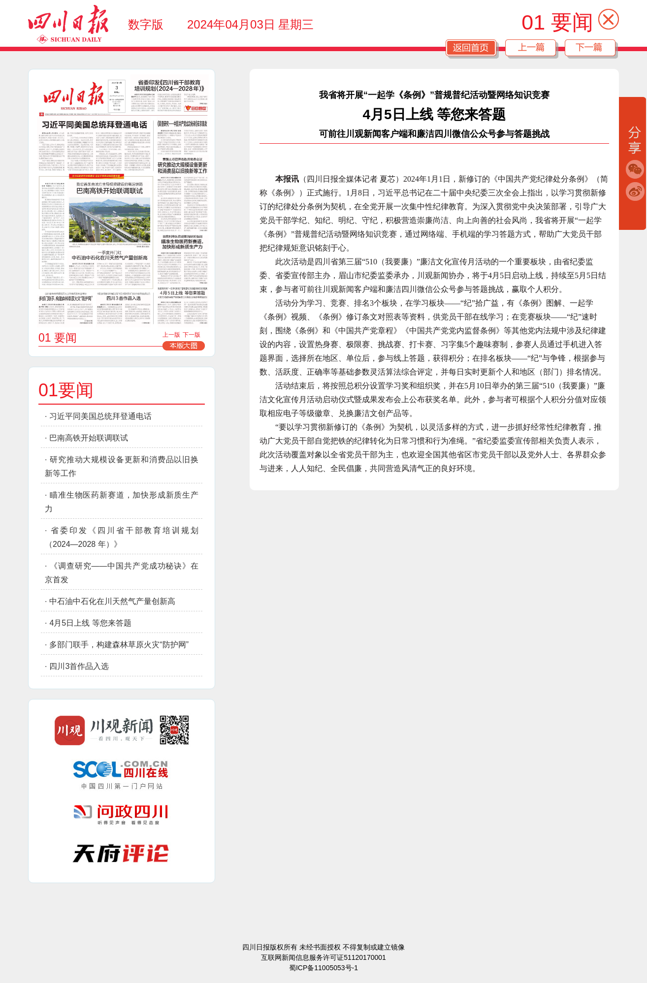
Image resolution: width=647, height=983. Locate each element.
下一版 (191, 334)
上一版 (171, 334)
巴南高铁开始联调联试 (88, 438)
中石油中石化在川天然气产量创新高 (112, 601)
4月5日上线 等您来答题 (90, 623)
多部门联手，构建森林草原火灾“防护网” (119, 644)
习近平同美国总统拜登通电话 (100, 416)
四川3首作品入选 (79, 666)
